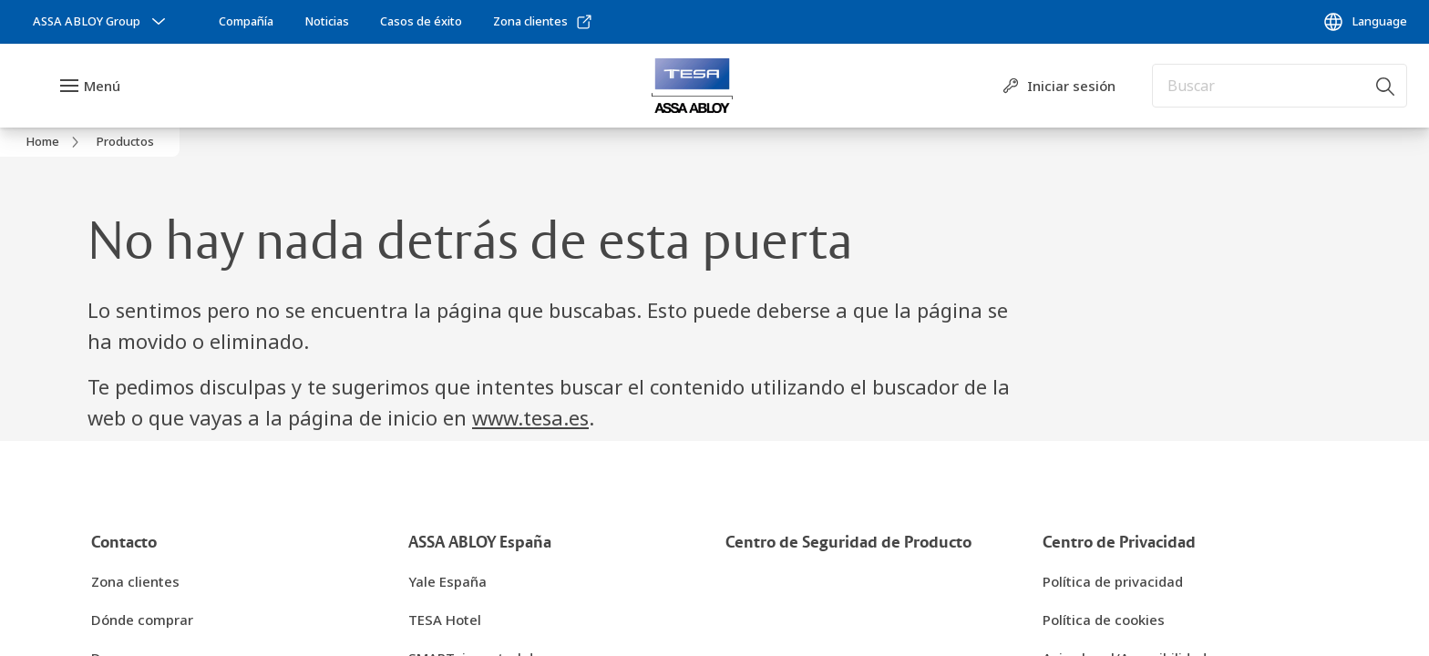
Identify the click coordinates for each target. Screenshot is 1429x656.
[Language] (1364, 22)
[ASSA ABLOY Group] (101, 22)
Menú (102, 86)
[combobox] (1279, 86)
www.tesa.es (530, 417)
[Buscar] (1386, 86)
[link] (246, 22)
